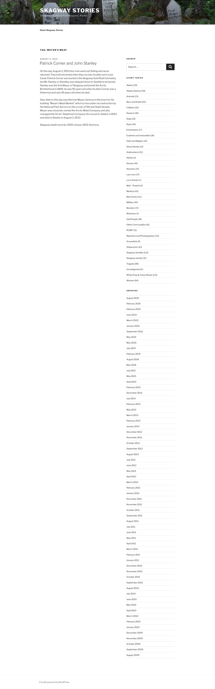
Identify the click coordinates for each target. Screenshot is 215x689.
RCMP (129, 230)
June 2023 (131, 314)
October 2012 (133, 443)
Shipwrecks (132, 247)
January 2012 (132, 493)
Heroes (129, 163)
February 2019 (133, 354)
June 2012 (131, 465)
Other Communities (135, 224)
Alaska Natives (133, 91)
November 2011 (134, 504)
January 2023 (133, 326)
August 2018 (132, 359)
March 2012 (132, 482)
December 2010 (134, 565)
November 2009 (134, 638)
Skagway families (134, 252)
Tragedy (130, 263)
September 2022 (134, 331)
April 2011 (131, 543)
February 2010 (133, 621)
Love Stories (132, 180)
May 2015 (131, 376)
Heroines (130, 169)
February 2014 (133, 404)
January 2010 (133, 627)
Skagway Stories (70, 10)
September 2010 (134, 582)
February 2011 (133, 554)
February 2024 (133, 309)
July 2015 (131, 370)
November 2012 (134, 437)
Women (130, 280)
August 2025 (132, 298)
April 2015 (131, 381)
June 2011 (131, 532)
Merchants (131, 196)
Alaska (129, 85)
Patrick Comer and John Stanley (68, 63)
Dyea (128, 124)
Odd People (132, 219)
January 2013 (132, 426)
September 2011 (134, 515)
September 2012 (134, 448)
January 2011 (132, 560)
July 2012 (130, 459)
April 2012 (131, 476)
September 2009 (134, 649)
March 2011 (132, 549)
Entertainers (132, 129)
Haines (129, 157)
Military (129, 202)
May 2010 (131, 605)
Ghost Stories (132, 146)
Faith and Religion (134, 141)
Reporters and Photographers (140, 236)
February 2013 (133, 420)
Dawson (130, 113)
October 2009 (133, 644)
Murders (130, 208)
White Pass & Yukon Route (139, 275)
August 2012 (132, 454)
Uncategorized (133, 269)
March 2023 (132, 320)
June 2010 (131, 599)
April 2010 (131, 610)
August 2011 (132, 521)
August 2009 (132, 655)
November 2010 (134, 571)
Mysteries (131, 213)
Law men (130, 174)
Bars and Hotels (134, 102)
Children (130, 107)
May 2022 (131, 337)
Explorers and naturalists (138, 135)
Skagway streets (134, 258)
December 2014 (134, 392)
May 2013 (131, 409)
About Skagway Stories (51, 30)
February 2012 (133, 487)
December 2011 (134, 499)
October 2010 (133, 577)
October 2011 (133, 510)
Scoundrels (131, 241)
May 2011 (131, 538)
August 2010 (132, 588)
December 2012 (134, 432)
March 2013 (132, 415)
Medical (130, 191)
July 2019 (131, 348)
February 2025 (133, 303)
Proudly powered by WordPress (54, 682)
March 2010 (132, 616)
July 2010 (131, 593)
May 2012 (131, 471)
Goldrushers (132, 152)
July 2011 (130, 526)
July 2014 (131, 398)
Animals (130, 96)
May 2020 (131, 342)
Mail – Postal (132, 185)
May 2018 (131, 365)
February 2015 (133, 387)
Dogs (128, 118)
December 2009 (134, 632)
